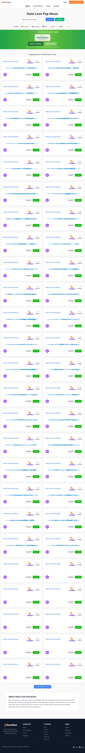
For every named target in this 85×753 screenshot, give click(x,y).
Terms (67, 727)
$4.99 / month (50, 44)
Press (45, 727)
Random (59, 19)
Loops (48, 6)
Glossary (46, 734)
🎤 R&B (60, 27)
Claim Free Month (36, 44)
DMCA (67, 736)
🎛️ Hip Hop (35, 27)
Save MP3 (28, 74)
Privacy (67, 730)
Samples (56, 6)
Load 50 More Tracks (42, 687)
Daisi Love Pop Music (10, 61)
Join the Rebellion (76, 2)
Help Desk (46, 737)
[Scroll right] (71, 26)
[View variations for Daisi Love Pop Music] (30, 61)
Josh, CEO (46, 739)
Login (65, 2)
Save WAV (36, 74)
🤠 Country (25, 27)
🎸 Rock (52, 27)
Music (27, 6)
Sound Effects (38, 6)
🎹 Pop (44, 27)
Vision (45, 732)
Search (50, 19)
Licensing (68, 733)
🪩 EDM (15, 27)
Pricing (46, 730)
